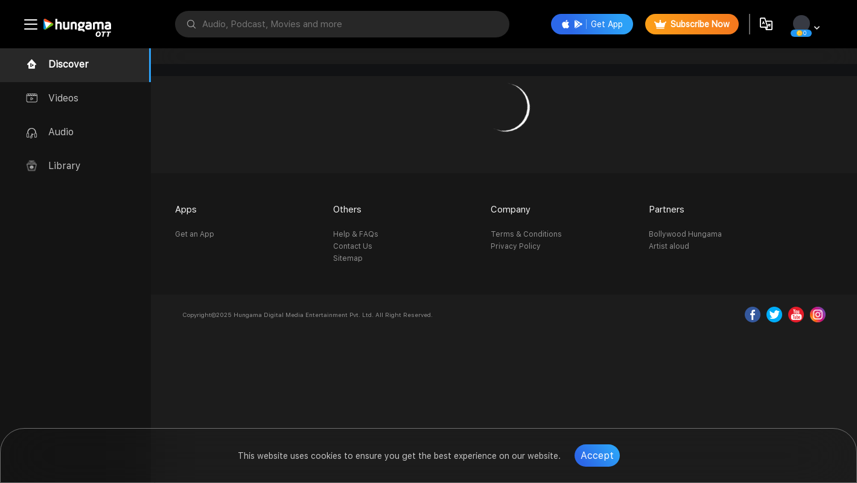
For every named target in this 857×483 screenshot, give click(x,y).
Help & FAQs (355, 234)
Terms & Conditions (526, 234)
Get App (592, 24)
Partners (666, 209)
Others (347, 209)
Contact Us (352, 246)
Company (510, 209)
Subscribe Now (692, 24)
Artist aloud (669, 246)
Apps (186, 209)
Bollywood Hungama (685, 234)
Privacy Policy (516, 246)
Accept (597, 455)
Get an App (194, 234)
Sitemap (348, 258)
